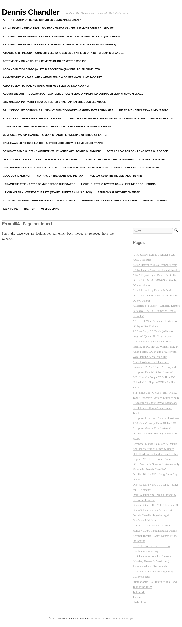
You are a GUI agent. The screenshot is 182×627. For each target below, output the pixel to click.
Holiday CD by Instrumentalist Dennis (116, 175)
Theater (29, 208)
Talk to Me (139, 591)
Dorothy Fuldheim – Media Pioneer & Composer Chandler (125, 159)
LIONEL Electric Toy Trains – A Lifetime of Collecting (118, 184)
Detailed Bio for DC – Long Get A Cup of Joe (137, 151)
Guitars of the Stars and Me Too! (60, 175)
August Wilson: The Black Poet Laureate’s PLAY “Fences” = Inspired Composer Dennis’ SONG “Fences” (154, 367)
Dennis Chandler (30, 12)
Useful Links (50, 208)
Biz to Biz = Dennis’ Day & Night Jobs (143, 110)
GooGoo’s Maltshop (144, 520)
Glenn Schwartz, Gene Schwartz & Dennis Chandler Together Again (111, 167)
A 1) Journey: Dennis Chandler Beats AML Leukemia (46, 20)
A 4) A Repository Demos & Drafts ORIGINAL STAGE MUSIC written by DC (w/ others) (155, 295)
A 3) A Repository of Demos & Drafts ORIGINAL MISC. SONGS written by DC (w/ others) (155, 280)
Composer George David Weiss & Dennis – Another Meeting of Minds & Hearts (155, 433)
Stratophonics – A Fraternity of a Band (109, 200)
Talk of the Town (155, 200)
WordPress (96, 618)
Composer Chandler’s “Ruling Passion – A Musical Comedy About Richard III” (120, 118)
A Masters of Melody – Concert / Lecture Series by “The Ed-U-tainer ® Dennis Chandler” (156, 310)
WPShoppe (127, 618)
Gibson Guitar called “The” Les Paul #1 (155, 505)
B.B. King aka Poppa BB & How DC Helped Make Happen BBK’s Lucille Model (154, 382)
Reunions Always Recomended (119, 192)
